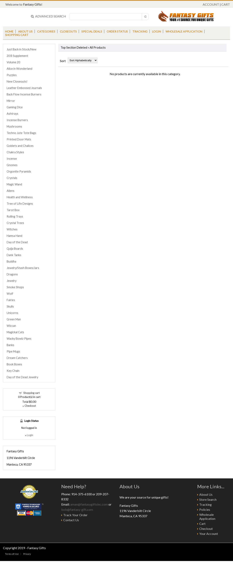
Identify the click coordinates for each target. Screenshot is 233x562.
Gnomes (12, 165)
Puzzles (12, 75)
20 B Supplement (17, 55)
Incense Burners (17, 120)
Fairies (11, 300)
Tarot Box (13, 210)
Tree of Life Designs (20, 203)
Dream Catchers (17, 358)
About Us (206, 494)
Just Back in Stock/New (21, 49)
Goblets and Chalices (20, 145)
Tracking (139, 31)
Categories (46, 31)
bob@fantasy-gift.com (77, 509)
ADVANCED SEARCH (48, 16)
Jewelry (11, 280)
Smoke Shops (15, 287)
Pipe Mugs (13, 351)
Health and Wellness (20, 197)
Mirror (11, 100)
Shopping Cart (16, 35)
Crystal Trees (15, 223)
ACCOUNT (211, 4)
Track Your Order (75, 515)
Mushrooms (14, 126)
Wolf (10, 293)
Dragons (12, 274)
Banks (10, 345)
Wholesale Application (184, 31)
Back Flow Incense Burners (24, 94)
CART (225, 4)
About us (25, 31)
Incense (12, 158)
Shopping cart (31, 392)
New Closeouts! (17, 81)
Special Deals (91, 31)
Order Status (117, 31)
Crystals (12, 178)
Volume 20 (13, 62)
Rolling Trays (15, 216)
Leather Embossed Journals (24, 88)
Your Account (208, 533)
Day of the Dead (17, 242)
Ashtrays (12, 113)
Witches (12, 229)
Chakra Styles (15, 152)
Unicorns (12, 313)
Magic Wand (14, 184)
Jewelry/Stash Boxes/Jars (23, 268)
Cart (202, 523)
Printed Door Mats (19, 139)
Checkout (206, 528)
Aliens (10, 190)
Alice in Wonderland (19, 68)
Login (156, 31)
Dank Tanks (14, 255)
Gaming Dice (15, 107)
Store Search (208, 499)
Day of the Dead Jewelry (22, 377)
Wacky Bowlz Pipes (19, 338)
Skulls (10, 306)
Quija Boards (15, 248)
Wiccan (11, 325)
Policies (204, 509)
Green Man (14, 319)
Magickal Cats (15, 332)
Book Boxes (14, 364)
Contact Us (71, 520)
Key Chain (13, 370)
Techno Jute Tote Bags (21, 133)
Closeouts (68, 31)
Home (9, 31)
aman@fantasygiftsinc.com (89, 504)
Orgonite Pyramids (19, 171)
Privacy (27, 554)
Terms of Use (12, 554)
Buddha (11, 261)
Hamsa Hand (14, 235)
